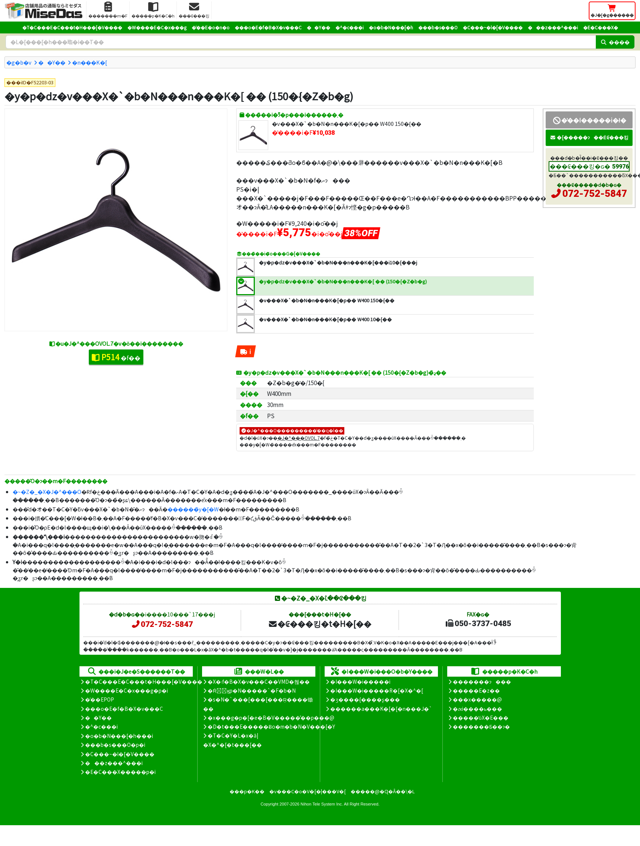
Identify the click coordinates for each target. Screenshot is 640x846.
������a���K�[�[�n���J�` (381, 708)
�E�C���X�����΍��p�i (120, 771)
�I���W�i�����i (360, 681)
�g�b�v (19, 62)
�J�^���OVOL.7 (298, 438)
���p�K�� (247, 791)
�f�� (116, 356)
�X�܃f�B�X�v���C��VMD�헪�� (259, 681)
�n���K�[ (89, 62)
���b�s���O (438, 27)
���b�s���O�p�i (115, 744)
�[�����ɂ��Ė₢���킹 (589, 137)
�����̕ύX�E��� (480, 717)
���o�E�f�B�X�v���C (268, 27)
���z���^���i (553, 27)
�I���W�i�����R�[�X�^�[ (376, 690)
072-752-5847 (594, 193)
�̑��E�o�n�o (211, 27)
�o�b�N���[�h (391, 27)
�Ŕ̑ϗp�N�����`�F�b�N (252, 690)
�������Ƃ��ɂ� (481, 726)
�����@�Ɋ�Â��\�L (383, 791)
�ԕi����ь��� (477, 708)
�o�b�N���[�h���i (119, 735)
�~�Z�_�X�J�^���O (47, 491)
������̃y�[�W (193, 509)
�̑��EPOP (99, 699)
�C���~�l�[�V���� (493, 27)
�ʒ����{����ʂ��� (365, 699)
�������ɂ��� (482, 681)
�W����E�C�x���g (156, 27)
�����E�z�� (476, 690)
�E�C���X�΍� (600, 27)
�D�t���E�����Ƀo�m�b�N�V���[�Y (271, 726)
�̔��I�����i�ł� (589, 119)
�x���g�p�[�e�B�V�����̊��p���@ (271, 717)
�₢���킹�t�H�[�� (319, 623)
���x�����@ (477, 699)
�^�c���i (349, 27)
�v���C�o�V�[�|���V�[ (307, 791)
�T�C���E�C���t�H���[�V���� (72, 27)
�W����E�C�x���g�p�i (126, 690)
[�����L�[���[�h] (301, 42)
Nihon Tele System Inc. (321, 804)
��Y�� (318, 27)
